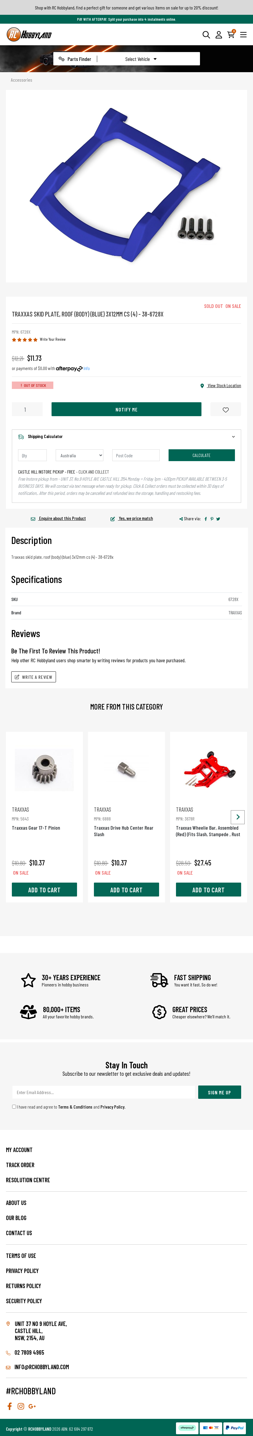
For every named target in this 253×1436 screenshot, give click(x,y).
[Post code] (136, 455)
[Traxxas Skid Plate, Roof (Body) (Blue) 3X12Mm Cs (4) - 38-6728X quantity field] (27, 409)
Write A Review (33, 677)
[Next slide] (238, 817)
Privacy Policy (112, 1106)
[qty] (32, 455)
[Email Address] (103, 1092)
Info (87, 368)
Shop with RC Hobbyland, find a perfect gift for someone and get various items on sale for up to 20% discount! (126, 7)
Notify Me (127, 409)
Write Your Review (53, 339)
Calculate (202, 455)
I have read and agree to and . (69, 1106)
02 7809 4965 (25, 1352)
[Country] (79, 455)
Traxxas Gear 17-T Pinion (44, 818)
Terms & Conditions (75, 1106)
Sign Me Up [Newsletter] (219, 1092)
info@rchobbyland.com (37, 1366)
